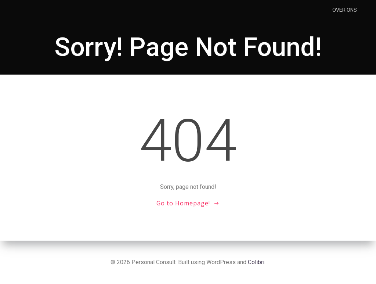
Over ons (344, 10)
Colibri (256, 262)
